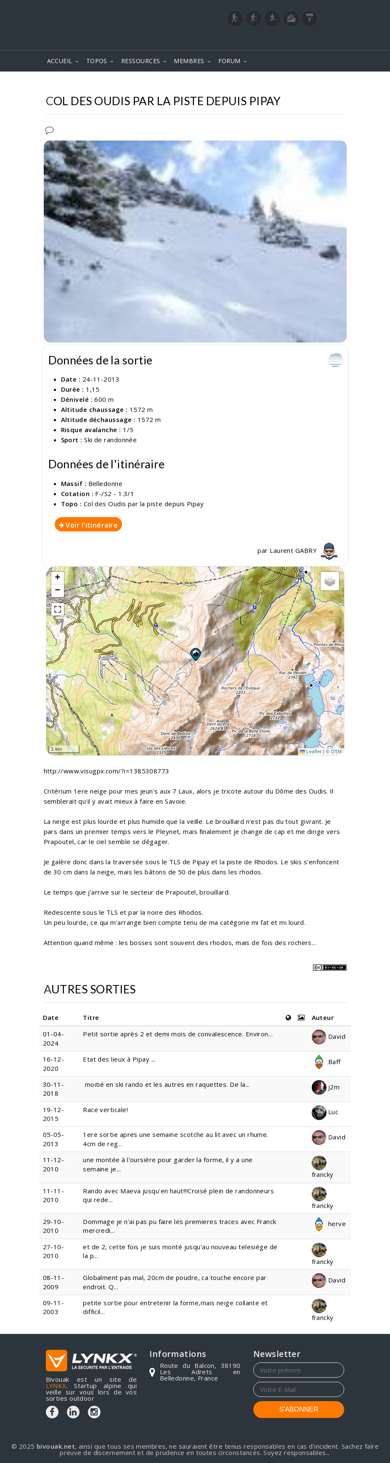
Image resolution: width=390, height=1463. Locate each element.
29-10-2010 (53, 1226)
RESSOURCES (140, 61)
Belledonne (105, 483)
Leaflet (311, 751)
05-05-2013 (53, 1138)
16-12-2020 (53, 1063)
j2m (326, 1087)
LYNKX (56, 1385)
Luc (325, 1111)
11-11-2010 (53, 1195)
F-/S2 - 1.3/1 (114, 493)
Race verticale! (105, 1109)
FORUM (229, 61)
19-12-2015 (53, 1114)
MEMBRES (189, 61)
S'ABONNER (298, 1409)
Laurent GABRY (305, 550)
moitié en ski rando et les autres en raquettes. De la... (166, 1084)
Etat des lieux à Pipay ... (119, 1059)
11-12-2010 (53, 1164)
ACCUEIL (59, 61)
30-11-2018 (53, 1088)
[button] (195, 654)
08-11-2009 (53, 1281)
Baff (326, 1061)
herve (329, 1223)
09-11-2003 (53, 1307)
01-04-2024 (53, 1038)
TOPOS (96, 61)
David (329, 1036)
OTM (336, 751)
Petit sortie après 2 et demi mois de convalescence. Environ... (178, 1034)
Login (302, 39)
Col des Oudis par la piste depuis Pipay (144, 503)
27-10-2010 (53, 1251)
